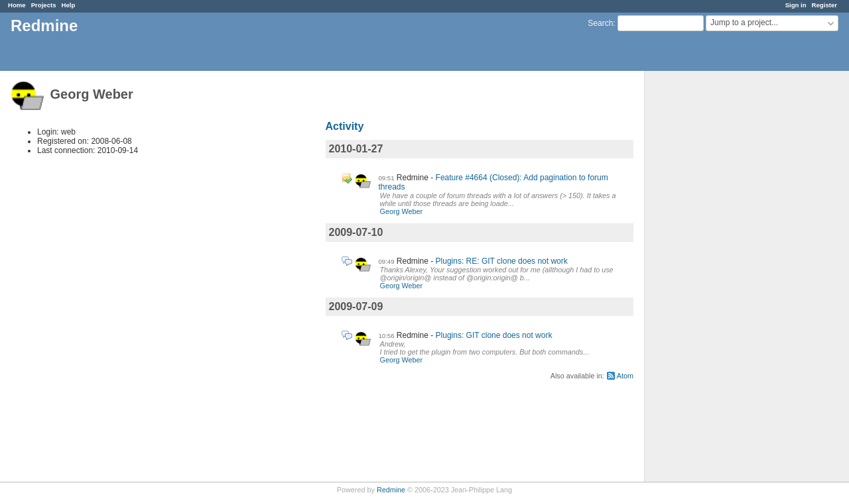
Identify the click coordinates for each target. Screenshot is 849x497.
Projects (43, 5)
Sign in (796, 5)
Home (17, 5)
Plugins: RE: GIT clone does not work (502, 261)
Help (69, 5)
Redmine (391, 490)
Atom (625, 376)
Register (824, 5)
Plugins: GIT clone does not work (494, 335)
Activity (345, 126)
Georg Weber (401, 211)
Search (600, 23)
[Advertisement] (711, 279)
